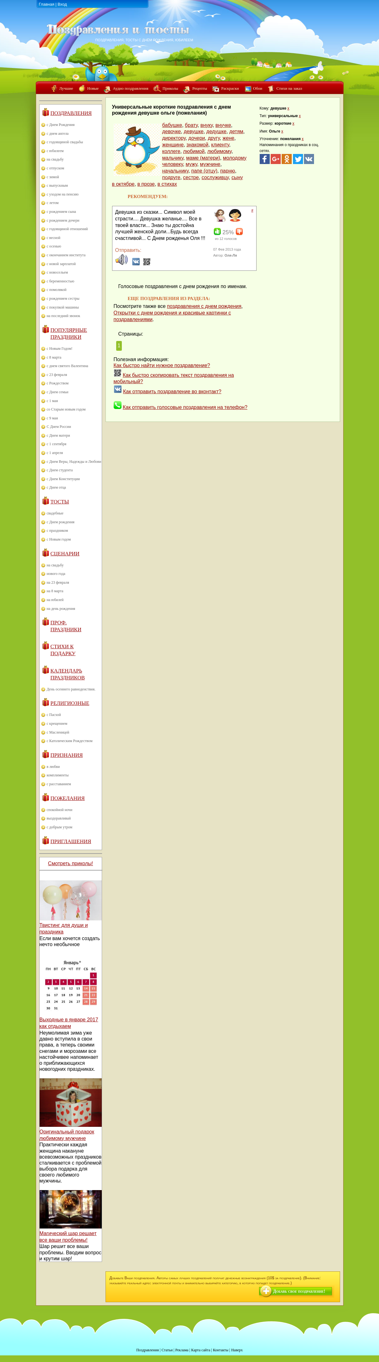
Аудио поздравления (130, 88)
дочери (196, 138)
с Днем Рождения (61, 124)
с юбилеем (55, 151)
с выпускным (57, 185)
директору (174, 138)
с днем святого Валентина (67, 366)
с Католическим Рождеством (70, 741)
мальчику (172, 158)
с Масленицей (58, 732)
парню (227, 170)
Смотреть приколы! (70, 863)
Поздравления (71, 113)
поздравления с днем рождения (204, 306)
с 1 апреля (55, 453)
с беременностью (60, 281)
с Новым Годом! (60, 348)
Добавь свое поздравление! (299, 1291)
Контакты (221, 1350)
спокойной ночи (60, 810)
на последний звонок (63, 316)
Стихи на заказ (289, 88)
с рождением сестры (63, 298)
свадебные (55, 513)
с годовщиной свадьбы (65, 142)
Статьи (166, 1350)
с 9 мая (52, 418)
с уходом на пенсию (63, 194)
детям (236, 131)
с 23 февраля (57, 374)
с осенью (54, 246)
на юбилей (55, 600)
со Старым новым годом (66, 409)
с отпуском (55, 168)
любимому (219, 151)
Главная (46, 4)
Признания (67, 755)
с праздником (57, 530)
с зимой (53, 177)
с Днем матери (58, 435)
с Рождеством (58, 383)
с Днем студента (60, 470)
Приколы (170, 88)
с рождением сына (61, 211)
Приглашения (71, 841)
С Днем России (59, 426)
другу (214, 138)
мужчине (210, 164)
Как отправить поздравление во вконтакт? (172, 391)
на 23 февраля (58, 582)
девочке (171, 131)
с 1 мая (52, 401)
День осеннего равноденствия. (71, 689)
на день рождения (61, 608)
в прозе (145, 184)
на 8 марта (55, 591)
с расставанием (59, 784)
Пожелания (68, 798)
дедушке (216, 131)
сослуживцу (215, 177)
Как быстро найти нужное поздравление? (162, 365)
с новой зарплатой (61, 264)
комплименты (58, 775)
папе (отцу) (204, 170)
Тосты (60, 502)
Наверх (237, 1350)
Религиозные (70, 703)
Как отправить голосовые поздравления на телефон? (185, 407)
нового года (56, 573)
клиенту (220, 144)
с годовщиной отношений (67, 229)
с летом (53, 203)
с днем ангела (58, 133)
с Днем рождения (61, 522)
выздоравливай (59, 818)
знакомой (197, 144)
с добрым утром (60, 827)
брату (191, 125)
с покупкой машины (63, 307)
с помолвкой (57, 289)
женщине (173, 144)
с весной (54, 238)
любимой (193, 151)
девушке (193, 131)
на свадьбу (55, 159)
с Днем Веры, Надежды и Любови (74, 461)
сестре (191, 177)
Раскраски (230, 88)
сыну (237, 177)
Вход (62, 4)
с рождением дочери (63, 220)
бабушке (172, 125)
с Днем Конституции (63, 479)
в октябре (123, 184)
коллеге (171, 151)
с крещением (57, 723)
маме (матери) (203, 158)
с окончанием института (66, 255)
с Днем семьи (57, 392)
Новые (93, 88)
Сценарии (65, 554)
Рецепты (199, 88)
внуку (206, 125)
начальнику (175, 170)
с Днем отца (56, 487)
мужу (191, 164)
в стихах (167, 184)
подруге (171, 177)
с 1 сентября (57, 444)
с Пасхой (54, 714)
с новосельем (57, 272)
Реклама (181, 1350)
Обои (257, 88)
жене (228, 138)
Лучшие (66, 88)
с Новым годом (59, 539)
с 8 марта (54, 357)
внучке (223, 125)
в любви (53, 766)
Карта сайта (200, 1350)
